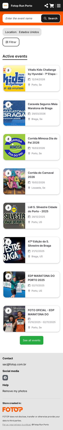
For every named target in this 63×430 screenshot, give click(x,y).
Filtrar (11, 42)
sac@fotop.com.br (14, 364)
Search (50, 18)
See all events (31, 340)
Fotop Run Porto (21, 5)
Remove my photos (15, 391)
